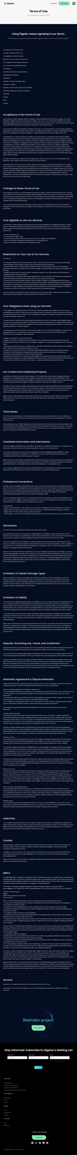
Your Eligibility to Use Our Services (13, 56)
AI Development (8, 1083)
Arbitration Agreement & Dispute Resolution (16, 91)
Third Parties (7, 69)
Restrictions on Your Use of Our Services (15, 59)
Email (52, 1055)
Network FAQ (7, 1113)
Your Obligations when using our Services (15, 62)
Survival (5, 103)
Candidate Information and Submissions (15, 72)
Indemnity (6, 94)
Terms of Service (60, 1061)
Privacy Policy (52, 1061)
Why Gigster (7, 1098)
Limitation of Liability (9, 84)
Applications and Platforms (11, 1088)
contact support (62, 38)
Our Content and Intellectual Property (14, 65)
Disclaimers (6, 78)
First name (10, 1055)
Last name (32, 1055)
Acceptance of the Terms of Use (13, 50)
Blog (5, 1123)
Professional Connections (11, 75)
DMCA (5, 100)
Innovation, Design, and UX (11, 1085)
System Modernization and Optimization (15, 1090)
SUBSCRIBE (38, 1067)
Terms (16, 1149)
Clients (6, 1102)
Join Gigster (53, 3)
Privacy (22, 1149)
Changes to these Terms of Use (12, 53)
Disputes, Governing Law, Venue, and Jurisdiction (17, 87)
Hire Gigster (64, 3)
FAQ (5, 1110)
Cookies (5, 97)
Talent (5, 1100)
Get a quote (38, 1028)
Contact (6, 1115)
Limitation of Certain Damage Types (14, 81)
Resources (6, 1125)
